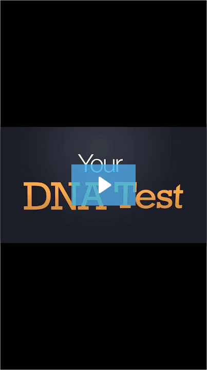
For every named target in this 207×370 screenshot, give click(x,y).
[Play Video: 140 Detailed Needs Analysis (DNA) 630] (103, 185)
